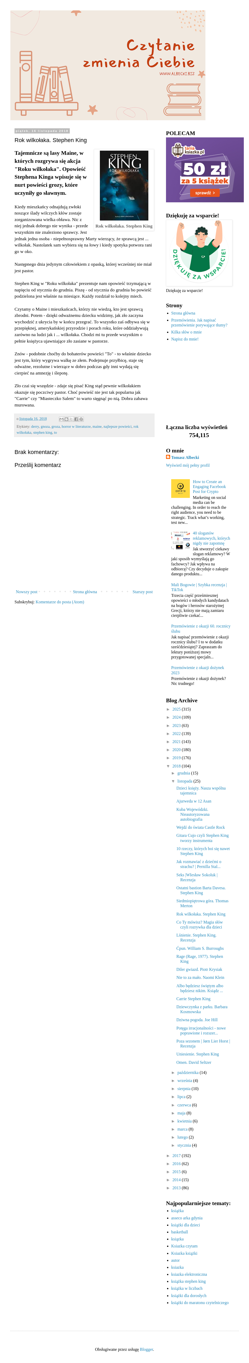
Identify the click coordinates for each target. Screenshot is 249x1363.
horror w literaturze (76, 426)
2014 (177, 1180)
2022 (177, 733)
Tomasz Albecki (185, 457)
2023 (177, 725)
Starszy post (143, 592)
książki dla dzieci (185, 1225)
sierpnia (184, 1088)
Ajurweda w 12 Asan (193, 801)
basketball (179, 1232)
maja (181, 1113)
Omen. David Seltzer (193, 1062)
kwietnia (185, 1121)
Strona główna (85, 592)
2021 (177, 741)
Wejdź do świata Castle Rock (200, 827)
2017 (177, 1155)
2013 (177, 1188)
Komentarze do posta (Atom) (60, 602)
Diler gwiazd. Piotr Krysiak (199, 969)
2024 (177, 717)
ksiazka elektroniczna (189, 1274)
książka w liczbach (187, 1288)
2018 (177, 766)
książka (177, 1210)
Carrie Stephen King (193, 999)
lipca (181, 1096)
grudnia (184, 773)
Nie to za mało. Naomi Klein (200, 977)
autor (175, 1260)
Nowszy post (26, 592)
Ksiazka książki (184, 1253)
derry (35, 426)
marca (183, 1129)
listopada (185, 781)
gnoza (45, 426)
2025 (177, 709)
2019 (177, 758)
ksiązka (177, 1239)
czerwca (184, 1105)
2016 (177, 1163)
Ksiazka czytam (184, 1246)
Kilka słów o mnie (186, 332)
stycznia (184, 1145)
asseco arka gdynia (187, 1218)
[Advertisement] (198, 383)
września (185, 1080)
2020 (177, 749)
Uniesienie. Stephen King (197, 1054)
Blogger (146, 1349)
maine (97, 426)
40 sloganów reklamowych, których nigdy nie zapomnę (211, 538)
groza (56, 426)
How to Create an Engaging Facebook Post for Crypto (209, 486)
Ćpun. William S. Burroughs (200, 948)
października (188, 1072)
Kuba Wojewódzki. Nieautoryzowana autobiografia (193, 814)
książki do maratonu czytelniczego (200, 1302)
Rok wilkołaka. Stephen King (200, 914)
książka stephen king (188, 1281)
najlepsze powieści (117, 426)
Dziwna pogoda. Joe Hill (197, 1020)
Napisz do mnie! (185, 339)
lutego (183, 1137)
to (55, 432)
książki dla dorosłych (188, 1295)
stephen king (42, 432)
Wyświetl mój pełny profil (188, 465)
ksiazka (177, 1267)
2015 (177, 1172)
